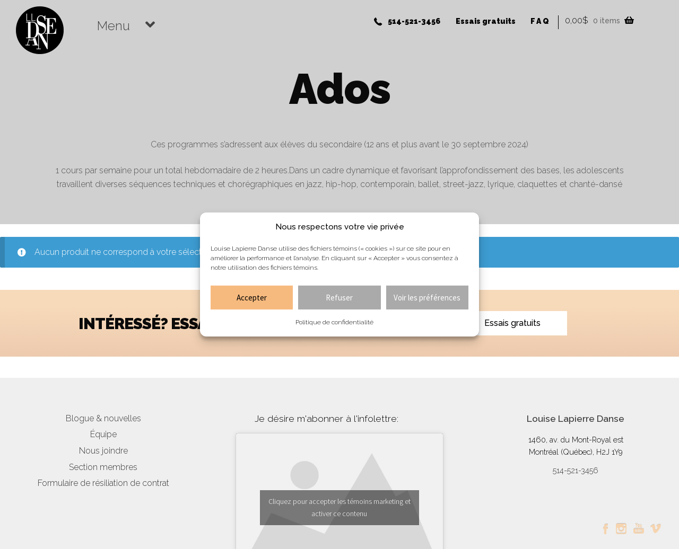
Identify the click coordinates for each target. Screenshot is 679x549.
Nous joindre (103, 451)
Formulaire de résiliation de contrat (103, 483)
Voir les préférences (427, 298)
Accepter (252, 298)
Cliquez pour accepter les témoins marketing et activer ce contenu (339, 507)
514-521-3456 (414, 21)
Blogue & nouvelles (103, 418)
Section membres (103, 467)
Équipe (103, 434)
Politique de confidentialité (334, 322)
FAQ (540, 21)
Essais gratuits (486, 21)
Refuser (339, 298)
